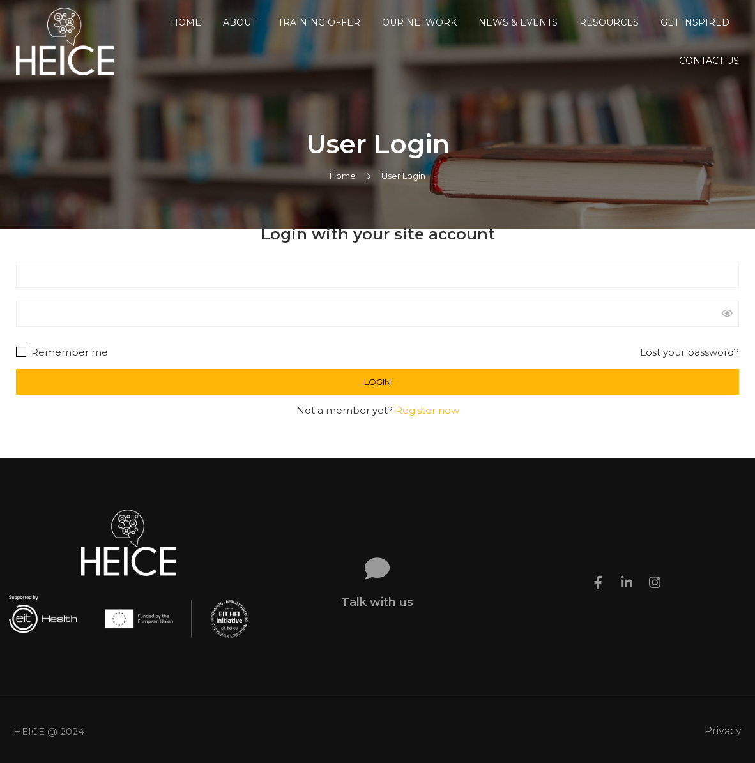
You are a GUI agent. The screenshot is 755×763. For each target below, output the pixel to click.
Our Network (419, 22)
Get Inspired (694, 22)
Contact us (709, 60)
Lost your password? (689, 352)
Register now (427, 410)
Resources (609, 22)
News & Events (518, 22)
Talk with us (377, 602)
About (239, 22)
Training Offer (319, 22)
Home (186, 22)
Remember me (62, 352)
